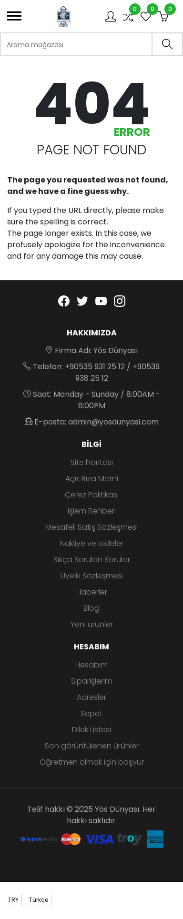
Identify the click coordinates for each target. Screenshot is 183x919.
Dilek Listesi (91, 729)
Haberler (91, 591)
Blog (91, 608)
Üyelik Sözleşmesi (92, 575)
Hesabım (91, 664)
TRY (13, 900)
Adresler (91, 697)
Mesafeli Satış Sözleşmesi (91, 527)
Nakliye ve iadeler (91, 543)
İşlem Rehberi (92, 510)
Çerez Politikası (92, 494)
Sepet (91, 713)
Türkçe (38, 900)
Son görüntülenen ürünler (92, 745)
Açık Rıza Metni (91, 478)
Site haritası (92, 462)
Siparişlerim (91, 681)
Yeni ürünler (92, 624)
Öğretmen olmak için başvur (92, 762)
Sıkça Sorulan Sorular (91, 559)
